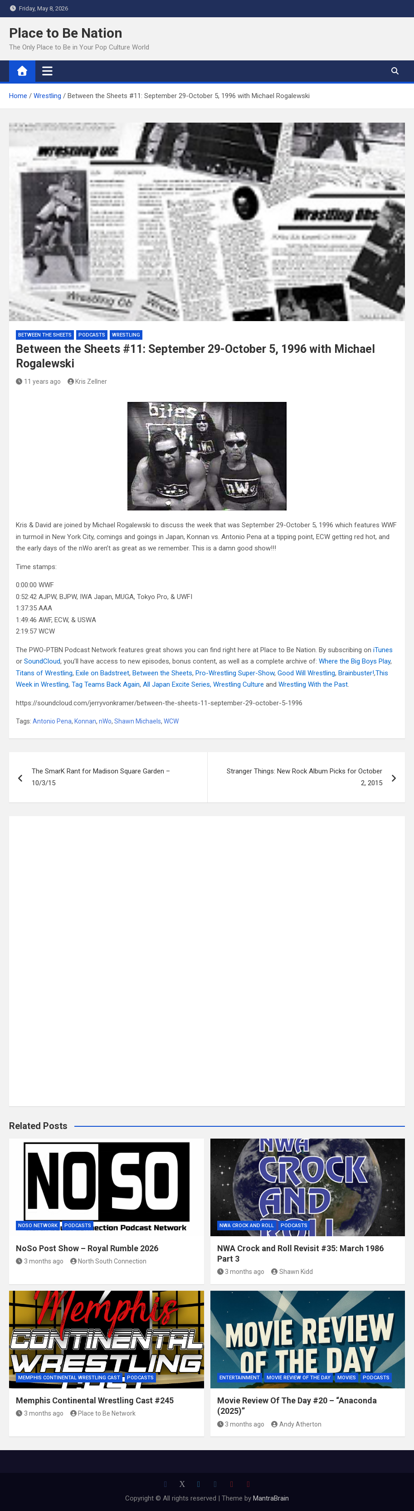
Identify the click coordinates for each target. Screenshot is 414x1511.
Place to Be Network (103, 1413)
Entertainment (239, 1378)
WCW (171, 721)
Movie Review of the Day (299, 1378)
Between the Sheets (45, 335)
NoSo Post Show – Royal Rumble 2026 (87, 1248)
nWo (105, 721)
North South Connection (108, 1261)
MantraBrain (271, 1498)
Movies (346, 1378)
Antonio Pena (52, 721)
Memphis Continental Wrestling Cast (69, 1378)
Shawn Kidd (292, 1271)
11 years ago (38, 381)
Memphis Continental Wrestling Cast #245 (95, 1400)
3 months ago (39, 1261)
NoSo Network (38, 1226)
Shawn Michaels (137, 721)
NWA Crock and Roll (246, 1226)
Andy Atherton (296, 1424)
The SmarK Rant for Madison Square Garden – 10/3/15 (101, 777)
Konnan (85, 721)
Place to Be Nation (65, 33)
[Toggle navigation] (47, 70)
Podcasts (91, 335)
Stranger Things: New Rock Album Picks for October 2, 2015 (304, 777)
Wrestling (126, 335)
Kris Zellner (87, 381)
